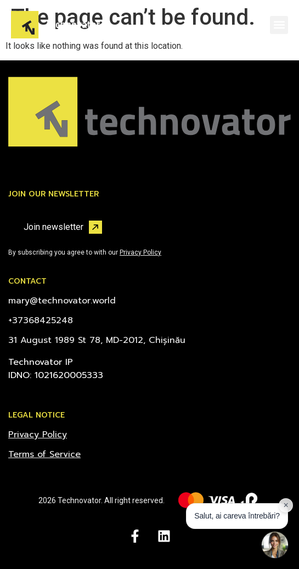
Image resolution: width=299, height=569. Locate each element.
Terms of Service (44, 454)
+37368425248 (40, 320)
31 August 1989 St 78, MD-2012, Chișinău (96, 340)
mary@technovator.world (62, 300)
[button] (279, 25)
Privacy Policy (140, 252)
